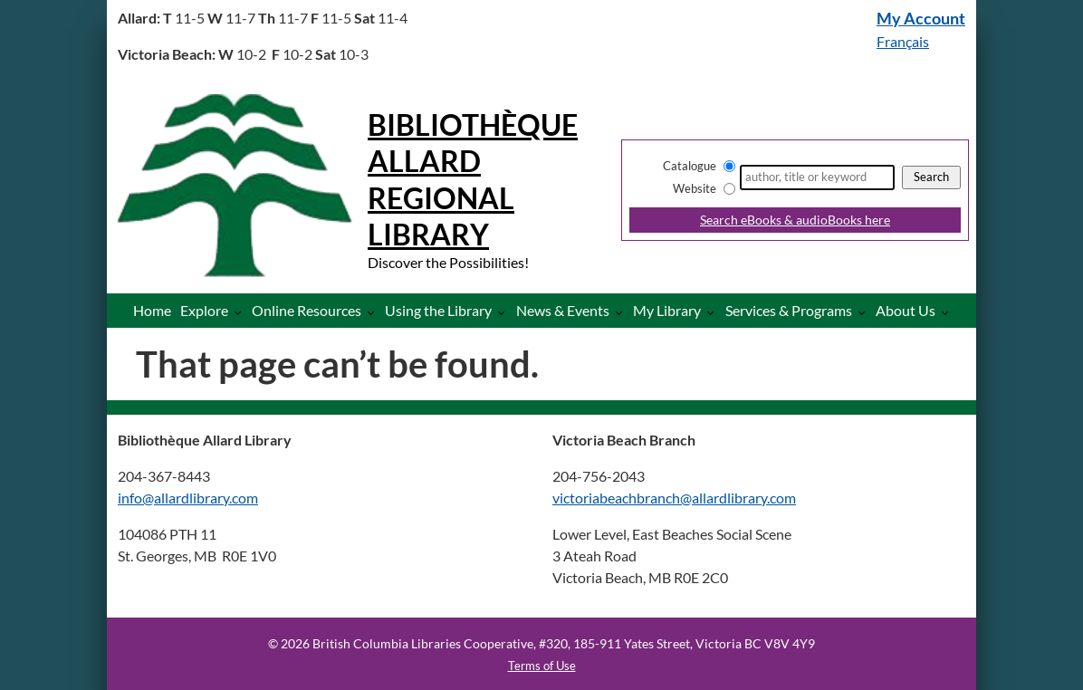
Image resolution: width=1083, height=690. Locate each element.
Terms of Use (542, 665)
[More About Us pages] (948, 312)
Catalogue (689, 165)
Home (152, 310)
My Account (921, 18)
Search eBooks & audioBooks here (795, 219)
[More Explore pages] (241, 312)
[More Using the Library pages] (505, 312)
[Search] (817, 177)
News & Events (562, 310)
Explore (204, 310)
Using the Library (438, 310)
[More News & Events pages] (622, 312)
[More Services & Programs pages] (865, 312)
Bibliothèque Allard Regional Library (473, 179)
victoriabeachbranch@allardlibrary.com (674, 497)
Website (694, 188)
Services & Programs (788, 310)
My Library (667, 310)
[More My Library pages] (714, 312)
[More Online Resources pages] (374, 312)
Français (903, 41)
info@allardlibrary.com (188, 497)
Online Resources (306, 310)
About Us (905, 310)
